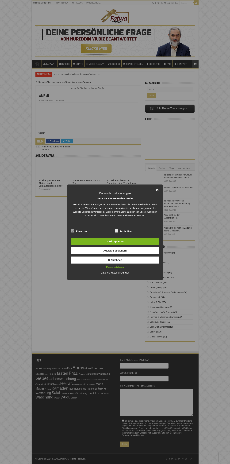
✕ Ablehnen (115, 260)
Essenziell (79, 231)
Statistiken (123, 231)
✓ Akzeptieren (115, 241)
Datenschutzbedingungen (114, 272)
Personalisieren (115, 267)
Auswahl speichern (115, 250)
